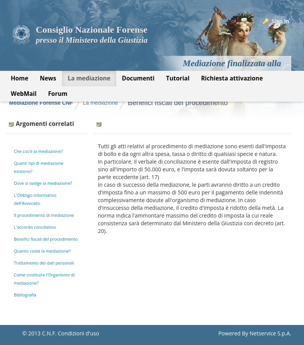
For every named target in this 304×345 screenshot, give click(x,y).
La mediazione (100, 103)
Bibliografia (25, 295)
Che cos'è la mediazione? (38, 151)
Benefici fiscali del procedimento (178, 103)
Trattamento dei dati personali (44, 263)
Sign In (280, 21)
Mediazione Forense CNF (41, 103)
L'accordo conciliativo (35, 227)
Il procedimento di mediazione (44, 215)
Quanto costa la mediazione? (42, 251)
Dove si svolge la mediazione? (43, 183)
